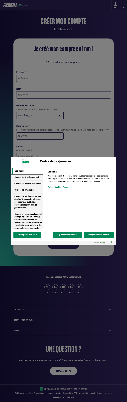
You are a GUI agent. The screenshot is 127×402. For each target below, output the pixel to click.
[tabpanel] (80, 180)
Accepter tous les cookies (98, 235)
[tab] (27, 171)
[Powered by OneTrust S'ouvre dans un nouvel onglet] (103, 243)
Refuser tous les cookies (67, 235)
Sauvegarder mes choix (27, 235)
